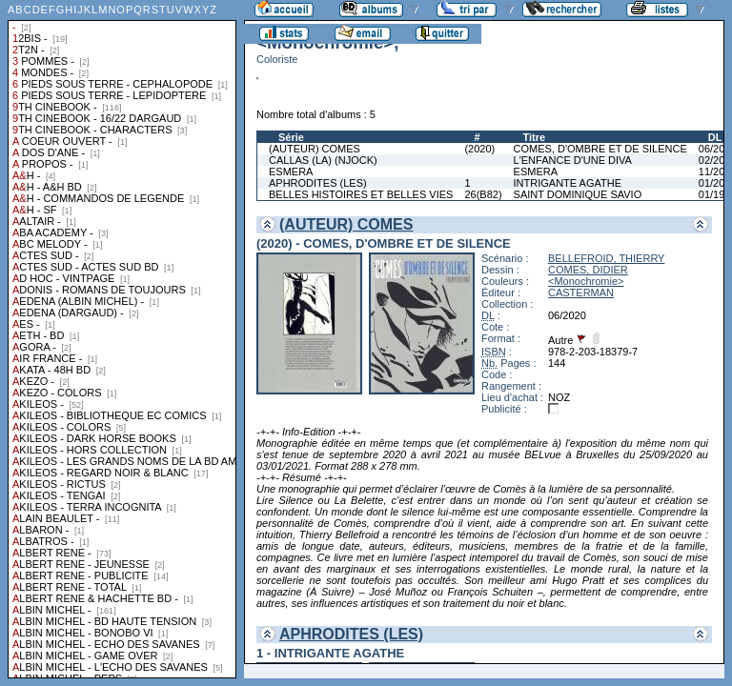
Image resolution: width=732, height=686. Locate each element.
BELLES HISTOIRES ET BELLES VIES (361, 194)
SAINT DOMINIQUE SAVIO (578, 194)
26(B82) (482, 194)
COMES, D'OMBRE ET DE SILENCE (600, 148)
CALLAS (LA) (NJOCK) (323, 160)
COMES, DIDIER (588, 269)
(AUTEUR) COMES (314, 148)
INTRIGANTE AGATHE (567, 183)
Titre (534, 137)
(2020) (479, 148)
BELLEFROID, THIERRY (606, 258)
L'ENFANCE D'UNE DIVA (573, 160)
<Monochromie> (586, 281)
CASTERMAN (581, 292)
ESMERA (291, 171)
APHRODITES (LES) (318, 183)
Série (291, 137)
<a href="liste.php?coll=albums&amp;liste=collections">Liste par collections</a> (122, 339)
